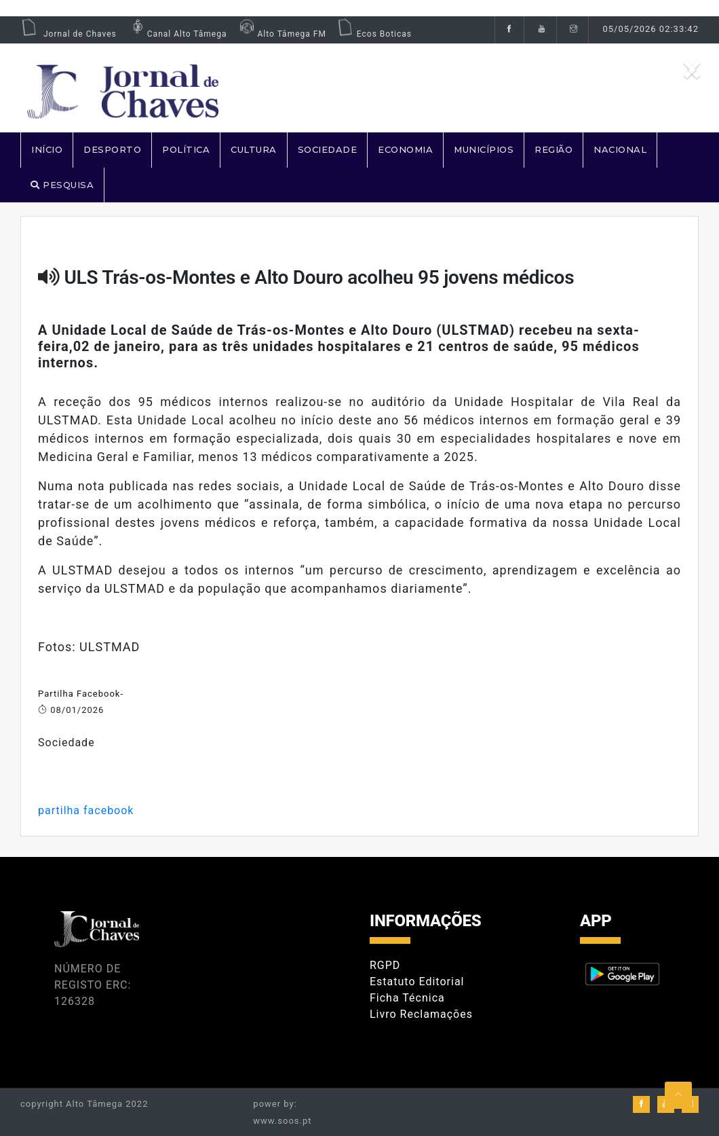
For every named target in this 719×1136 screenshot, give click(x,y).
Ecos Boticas (374, 34)
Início (46, 149)
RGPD (385, 965)
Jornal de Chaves (68, 34)
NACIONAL (620, 149)
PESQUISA (62, 184)
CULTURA (254, 149)
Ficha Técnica (407, 997)
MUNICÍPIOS (483, 149)
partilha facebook (86, 810)
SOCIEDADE (327, 149)
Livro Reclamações (421, 1014)
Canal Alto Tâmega (177, 34)
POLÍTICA (186, 149)
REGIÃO (553, 149)
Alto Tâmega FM (281, 34)
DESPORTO (112, 149)
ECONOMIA (405, 149)
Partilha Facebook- (80, 694)
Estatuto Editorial (417, 981)
